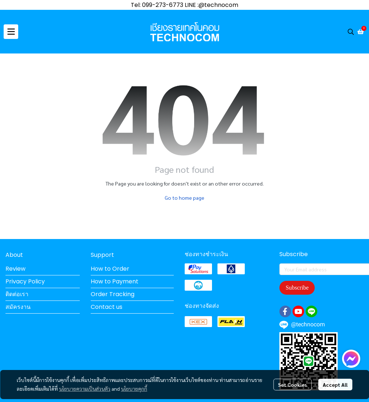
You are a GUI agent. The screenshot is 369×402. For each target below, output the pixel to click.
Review (15, 268)
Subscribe (297, 287)
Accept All (335, 384)
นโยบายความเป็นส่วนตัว (84, 388)
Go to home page (184, 197)
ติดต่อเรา (16, 294)
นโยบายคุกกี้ (134, 388)
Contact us (106, 307)
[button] (351, 32)
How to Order (110, 268)
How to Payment (114, 281)
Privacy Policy (25, 281)
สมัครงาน (18, 307)
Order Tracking (112, 294)
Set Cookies (292, 384)
